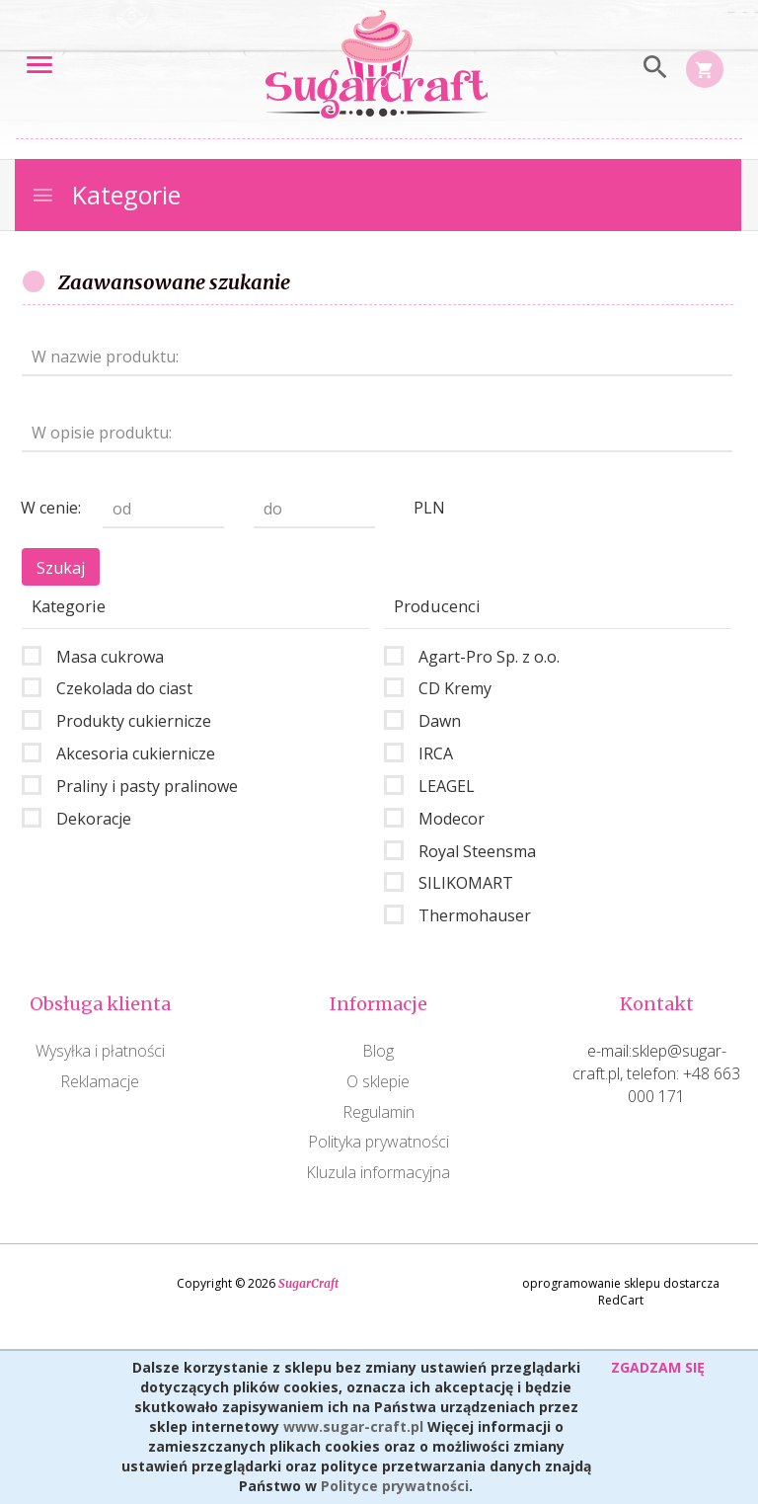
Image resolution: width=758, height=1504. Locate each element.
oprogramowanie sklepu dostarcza (621, 1283)
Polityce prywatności (395, 1485)
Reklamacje (99, 1081)
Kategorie (106, 194)
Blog (378, 1051)
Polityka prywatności (378, 1141)
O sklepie (378, 1081)
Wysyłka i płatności (100, 1051)
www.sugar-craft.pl (353, 1426)
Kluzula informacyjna (378, 1172)
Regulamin (378, 1112)
